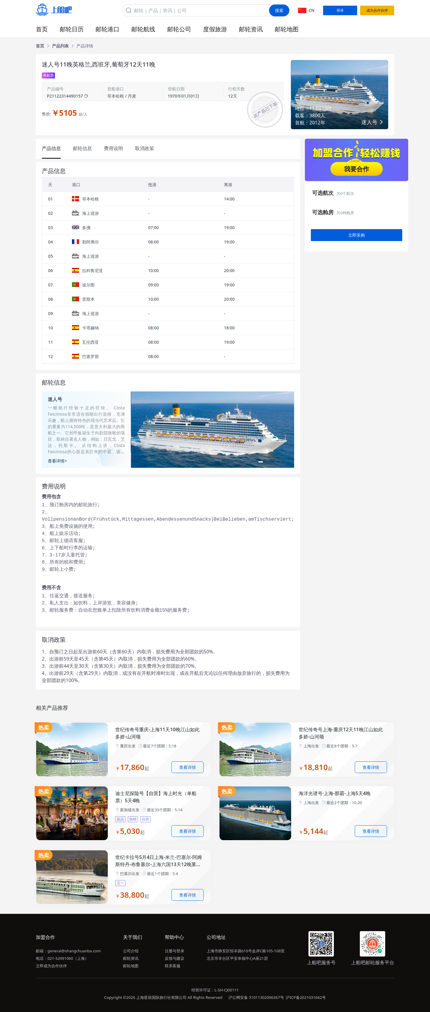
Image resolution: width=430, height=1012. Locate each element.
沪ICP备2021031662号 (306, 997)
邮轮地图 (287, 29)
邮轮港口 (107, 29)
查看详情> (57, 461)
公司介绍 (131, 951)
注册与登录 (174, 951)
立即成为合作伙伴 (51, 965)
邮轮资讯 (251, 29)
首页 (42, 29)
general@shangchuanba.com (74, 951)
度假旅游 (215, 29)
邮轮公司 (179, 29)
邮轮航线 (143, 29)
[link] (40, 46)
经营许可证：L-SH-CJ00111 (215, 990)
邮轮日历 (72, 29)
